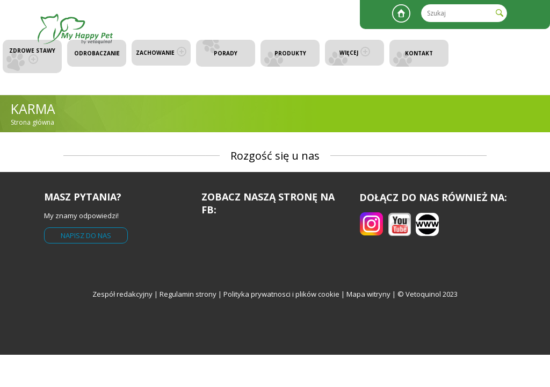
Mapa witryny (368, 294)
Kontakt (419, 53)
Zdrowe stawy (32, 55)
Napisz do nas (86, 235)
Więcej (354, 52)
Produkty (290, 53)
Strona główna (401, 13)
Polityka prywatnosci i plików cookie (282, 294)
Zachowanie (161, 52)
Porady (225, 53)
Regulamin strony (188, 294)
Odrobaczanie (97, 53)
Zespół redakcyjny (122, 294)
